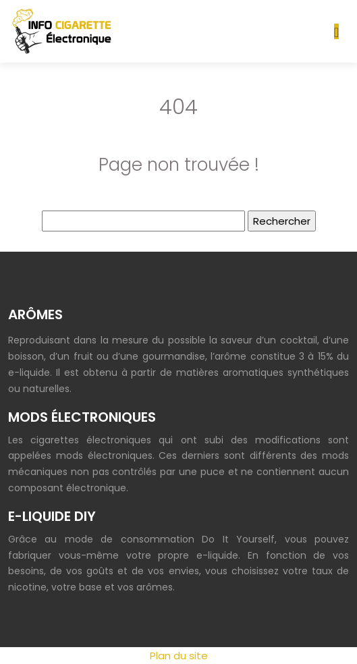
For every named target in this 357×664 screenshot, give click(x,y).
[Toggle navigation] (336, 31)
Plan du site (179, 655)
